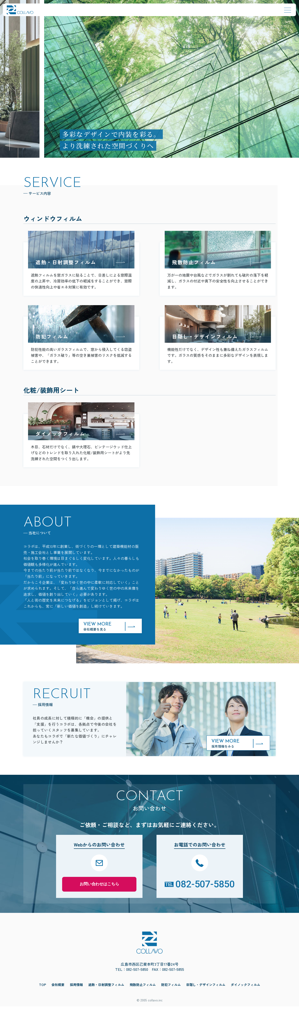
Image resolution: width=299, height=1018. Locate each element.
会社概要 (57, 996)
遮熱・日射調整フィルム (106, 996)
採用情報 (76, 996)
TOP (42, 996)
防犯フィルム (171, 996)
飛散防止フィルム (143, 996)
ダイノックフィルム (245, 996)
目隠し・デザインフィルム (205, 996)
